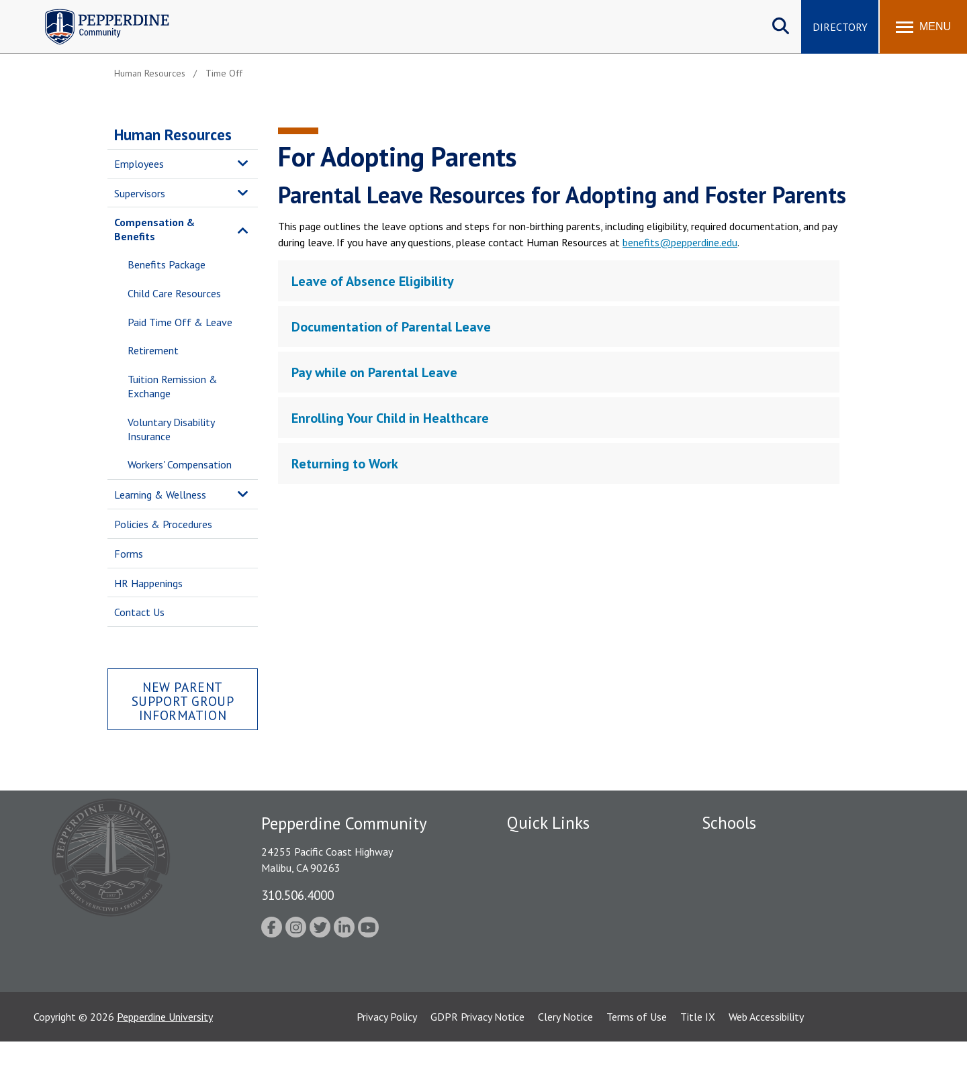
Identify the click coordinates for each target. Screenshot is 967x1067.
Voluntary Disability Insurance (171, 429)
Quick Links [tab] (548, 822)
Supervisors (139, 193)
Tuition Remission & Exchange (173, 386)
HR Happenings (148, 583)
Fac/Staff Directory (551, 848)
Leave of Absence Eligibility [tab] (372, 281)
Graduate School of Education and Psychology (806, 918)
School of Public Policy (753, 941)
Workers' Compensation (180, 464)
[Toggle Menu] (923, 27)
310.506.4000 (297, 894)
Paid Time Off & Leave (180, 322)
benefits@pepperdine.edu (680, 242)
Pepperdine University (165, 1042)
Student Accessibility (553, 941)
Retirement (153, 350)
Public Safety (537, 871)
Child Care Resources (174, 293)
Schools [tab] (729, 822)
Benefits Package (166, 264)
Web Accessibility (766, 1042)
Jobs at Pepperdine (549, 918)
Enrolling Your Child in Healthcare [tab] (390, 418)
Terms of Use (636, 1042)
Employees (139, 163)
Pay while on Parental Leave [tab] (374, 372)
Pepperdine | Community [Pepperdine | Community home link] (97, 12)
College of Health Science (760, 965)
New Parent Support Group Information (183, 700)
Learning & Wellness (160, 494)
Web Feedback (539, 988)
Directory (840, 27)
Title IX (697, 1042)
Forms (128, 553)
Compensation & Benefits (154, 229)
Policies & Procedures (163, 524)
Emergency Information (560, 895)
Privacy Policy (387, 1042)
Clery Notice (565, 1042)
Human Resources (173, 134)
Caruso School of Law (752, 871)
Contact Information (554, 965)
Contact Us (139, 612)
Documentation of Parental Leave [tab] (391, 327)
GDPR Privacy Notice (477, 1042)
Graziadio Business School (760, 895)
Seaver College (735, 848)
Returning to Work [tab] (344, 463)
